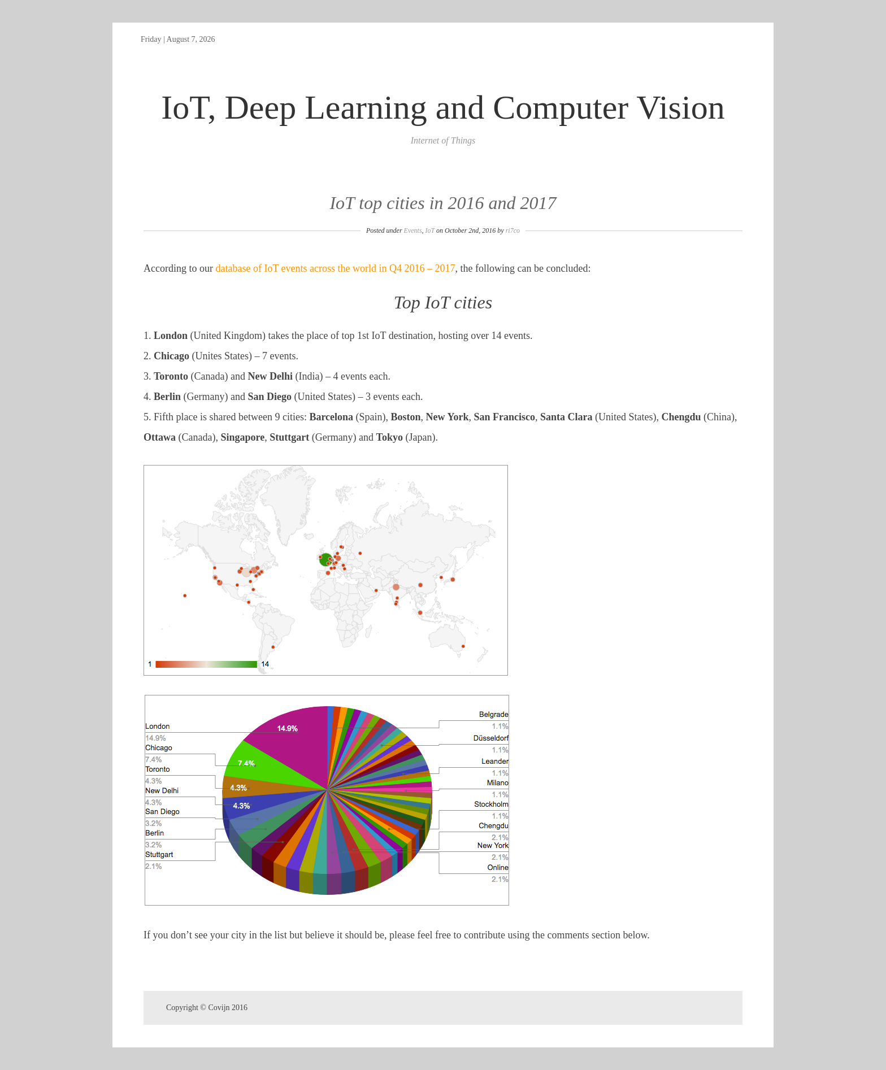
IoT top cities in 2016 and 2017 (442, 203)
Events (413, 230)
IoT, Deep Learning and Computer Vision (442, 107)
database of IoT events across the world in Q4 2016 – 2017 (335, 268)
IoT (430, 230)
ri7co (513, 230)
